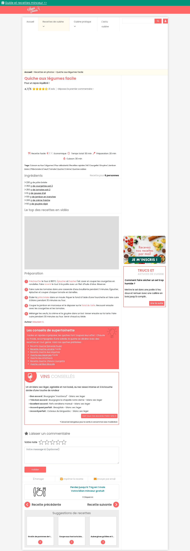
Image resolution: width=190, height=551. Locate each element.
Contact (58, 540)
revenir (47, 230)
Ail (87, 112)
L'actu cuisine (105, 24)
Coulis (156, 512)
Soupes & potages (95, 518)
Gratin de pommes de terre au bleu (45, 483)
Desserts (32, 515)
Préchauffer (35, 227)
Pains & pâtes (154, 515)
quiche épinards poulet (50, 292)
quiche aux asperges (41, 301)
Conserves (116, 512)
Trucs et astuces (134, 506)
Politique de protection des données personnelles (89, 542)
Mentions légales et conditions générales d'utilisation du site (94, 540)
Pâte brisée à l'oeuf (39, 115)
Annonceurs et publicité (39, 540)
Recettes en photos (44, 72)
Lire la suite (156, 285)
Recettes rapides (77, 112)
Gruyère (103, 112)
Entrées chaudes (69, 515)
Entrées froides (89, 515)
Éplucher (61, 227)
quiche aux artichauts (41, 304)
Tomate (52, 115)
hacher (72, 227)
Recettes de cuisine (53, 24)
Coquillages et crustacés (137, 512)
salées (68, 518)
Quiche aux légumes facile (69, 72)
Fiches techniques (109, 506)
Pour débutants (61, 112)
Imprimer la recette (71, 425)
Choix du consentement (128, 542)
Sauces (79, 518)
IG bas (117, 515)
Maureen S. (38, 268)
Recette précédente (42, 451)
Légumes (49, 112)
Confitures (101, 512)
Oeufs (141, 515)
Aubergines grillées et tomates (105, 483)
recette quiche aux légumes (45, 298)
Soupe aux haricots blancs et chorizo (77, 483)
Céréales (88, 512)
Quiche (60, 115)
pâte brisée (43, 243)
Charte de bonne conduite (138, 540)
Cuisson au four (37, 112)
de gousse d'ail (38, 139)
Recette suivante (103, 451)
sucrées (113, 518)
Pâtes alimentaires (38, 518)
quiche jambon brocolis (42, 310)
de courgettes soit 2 (42, 132)
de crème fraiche (41, 146)
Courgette (93, 112)
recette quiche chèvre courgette (47, 307)
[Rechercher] (157, 21)
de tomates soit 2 (41, 135)
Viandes (125, 518)
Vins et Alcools (140, 518)
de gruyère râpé (39, 150)
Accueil (30, 21)
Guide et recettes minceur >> (26, 3)
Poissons (56, 518)
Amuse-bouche (47, 512)
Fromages (105, 515)
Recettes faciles (56, 506)
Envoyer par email (104, 425)
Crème (68, 115)
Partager (38, 425)
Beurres (62, 512)
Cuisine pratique (82, 24)
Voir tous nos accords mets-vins (99, 362)
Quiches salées (79, 115)
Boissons (75, 512)
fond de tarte (88, 251)
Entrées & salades (49, 515)
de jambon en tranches (44, 143)
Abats (32, 512)
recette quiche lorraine (42, 295)
